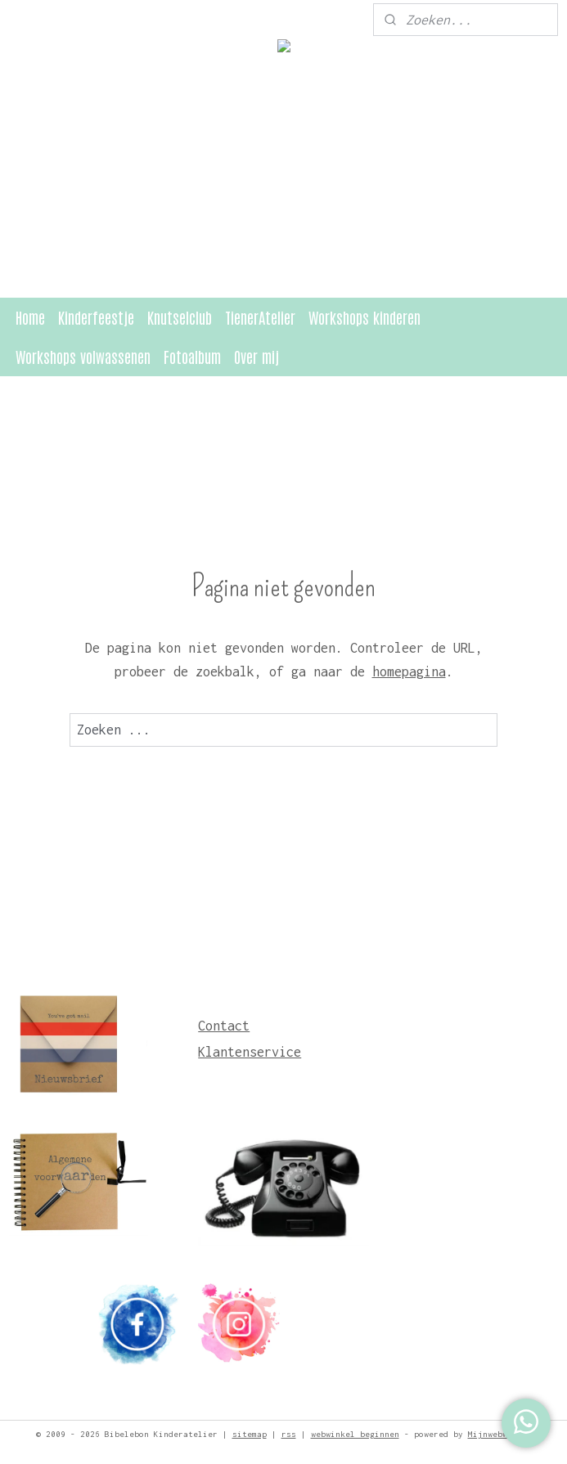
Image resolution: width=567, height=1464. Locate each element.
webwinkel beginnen (355, 1434)
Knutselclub (179, 317)
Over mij (256, 356)
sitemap (249, 1434)
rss (288, 1434)
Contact (224, 1025)
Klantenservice (249, 1051)
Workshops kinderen (364, 317)
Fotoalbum (192, 356)
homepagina (409, 671)
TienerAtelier (260, 317)
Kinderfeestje (96, 317)
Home (30, 317)
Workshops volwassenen (83, 356)
